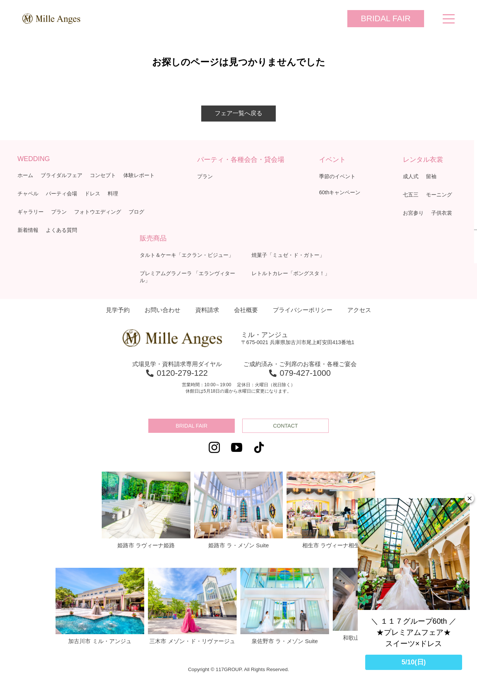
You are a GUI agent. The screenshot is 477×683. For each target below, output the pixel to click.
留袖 (431, 176)
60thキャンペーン (339, 192)
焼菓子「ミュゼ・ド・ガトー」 (288, 255)
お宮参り (413, 213)
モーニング (439, 195)
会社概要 (246, 310)
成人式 (410, 176)
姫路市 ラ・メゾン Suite (238, 510)
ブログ (136, 212)
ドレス (92, 193)
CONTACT (285, 426)
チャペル (28, 193)
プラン (59, 212)
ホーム (25, 175)
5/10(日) (413, 662)
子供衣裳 (441, 213)
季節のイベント (337, 176)
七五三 (410, 195)
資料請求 (207, 310)
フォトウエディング (97, 212)
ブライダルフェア (61, 175)
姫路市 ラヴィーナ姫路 (146, 510)
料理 (113, 193)
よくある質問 (61, 230)
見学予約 (118, 310)
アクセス (359, 310)
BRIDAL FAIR (386, 18)
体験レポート (139, 175)
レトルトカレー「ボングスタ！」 (291, 273)
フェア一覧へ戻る (238, 113)
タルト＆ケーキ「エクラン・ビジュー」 (187, 255)
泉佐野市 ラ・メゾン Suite (284, 606)
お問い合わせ (162, 310)
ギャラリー (31, 212)
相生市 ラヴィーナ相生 (331, 510)
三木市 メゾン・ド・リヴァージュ (192, 606)
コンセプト (103, 175)
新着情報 (28, 230)
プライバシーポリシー (302, 310)
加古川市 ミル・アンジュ (100, 606)
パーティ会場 (61, 193)
